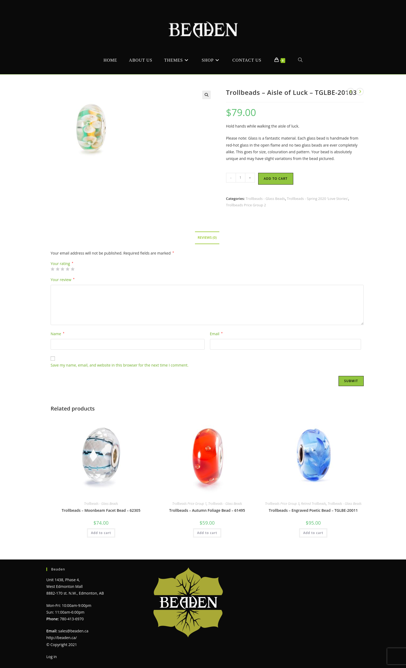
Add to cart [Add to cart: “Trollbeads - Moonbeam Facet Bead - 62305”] (101, 533)
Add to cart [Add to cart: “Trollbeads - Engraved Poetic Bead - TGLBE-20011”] (313, 533)
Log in (51, 656)
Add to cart (276, 178)
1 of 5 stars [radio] (52, 269)
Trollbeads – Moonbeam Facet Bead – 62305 (101, 510)
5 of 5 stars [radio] (72, 269)
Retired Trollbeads (313, 503)
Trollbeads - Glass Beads (265, 198)
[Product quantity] (240, 177)
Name (57, 333)
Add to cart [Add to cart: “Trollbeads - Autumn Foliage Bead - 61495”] (207, 533)
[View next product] (360, 91)
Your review (62, 279)
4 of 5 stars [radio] (67, 269)
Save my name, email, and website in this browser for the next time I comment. (120, 365)
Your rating (62, 264)
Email (216, 333)
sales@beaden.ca (73, 630)
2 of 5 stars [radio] (57, 269)
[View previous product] (350, 91)
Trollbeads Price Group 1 (189, 503)
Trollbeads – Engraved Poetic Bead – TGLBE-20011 (313, 510)
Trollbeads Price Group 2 (246, 205)
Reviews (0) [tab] (207, 237)
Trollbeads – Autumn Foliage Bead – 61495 (207, 510)
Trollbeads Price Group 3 (282, 503)
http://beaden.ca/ (61, 637)
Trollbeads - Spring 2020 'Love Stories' (317, 198)
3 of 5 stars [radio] (62, 269)
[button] (206, 95)
